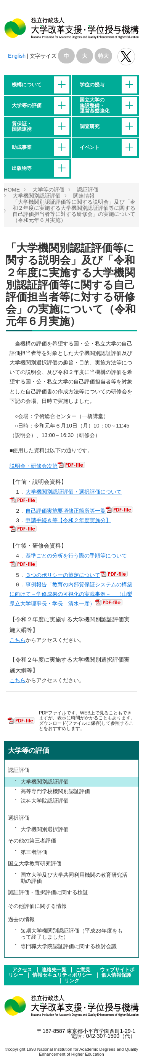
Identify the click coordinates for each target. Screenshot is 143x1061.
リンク (71, 980)
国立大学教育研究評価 (34, 863)
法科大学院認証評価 (45, 801)
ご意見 (84, 969)
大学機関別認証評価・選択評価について (74, 492)
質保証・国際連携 (22, 126)
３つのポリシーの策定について (63, 575)
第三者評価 (34, 852)
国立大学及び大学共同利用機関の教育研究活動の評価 (74, 878)
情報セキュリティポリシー (62, 975)
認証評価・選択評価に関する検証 (48, 892)
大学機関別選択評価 (45, 829)
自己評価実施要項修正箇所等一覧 (66, 511)
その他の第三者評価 (32, 841)
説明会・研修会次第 (34, 466)
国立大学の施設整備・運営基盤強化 (94, 105)
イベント (90, 147)
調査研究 (90, 126)
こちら (18, 640)
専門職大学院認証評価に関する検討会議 (69, 946)
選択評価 (18, 818)
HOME (12, 190)
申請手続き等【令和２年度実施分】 (68, 520)
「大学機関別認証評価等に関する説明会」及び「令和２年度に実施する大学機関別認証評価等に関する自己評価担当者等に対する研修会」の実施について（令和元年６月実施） (74, 211)
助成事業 (22, 147)
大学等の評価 (27, 105)
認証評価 (87, 190)
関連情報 (84, 196)
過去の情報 (21, 919)
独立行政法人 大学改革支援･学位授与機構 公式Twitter (126, 56)
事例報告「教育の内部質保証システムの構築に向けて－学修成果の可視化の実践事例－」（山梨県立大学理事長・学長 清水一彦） (71, 594)
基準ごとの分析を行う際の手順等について (76, 556)
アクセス (23, 969)
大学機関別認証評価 (37, 196)
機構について (27, 84)
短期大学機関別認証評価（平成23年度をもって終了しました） (72, 934)
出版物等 (22, 168)
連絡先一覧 (55, 969)
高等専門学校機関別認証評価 (55, 791)
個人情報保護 (116, 975)
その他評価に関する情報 (37, 906)
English (17, 56)
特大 (103, 56)
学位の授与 (92, 84)
